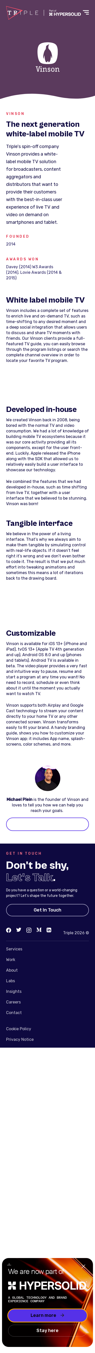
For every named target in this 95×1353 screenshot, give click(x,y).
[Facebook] (9, 930)
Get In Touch (47, 910)
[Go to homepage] (43, 13)
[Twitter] (19, 930)
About (12, 970)
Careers (13, 1002)
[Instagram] (29, 930)
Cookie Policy (18, 1028)
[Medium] (39, 930)
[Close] (83, 1267)
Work (10, 959)
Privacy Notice (20, 1039)
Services (14, 949)
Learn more (47, 1315)
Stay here (47, 1330)
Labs (10, 980)
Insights (14, 991)
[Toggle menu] (86, 13)
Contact (14, 1012)
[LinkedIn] (49, 930)
